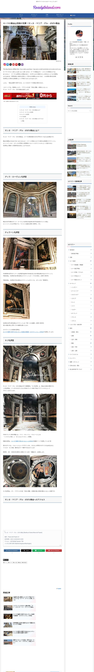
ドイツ (81, 306)
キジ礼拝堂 (23, 116)
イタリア (6, 560)
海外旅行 (24, 562)
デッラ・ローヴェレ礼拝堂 (27, 112)
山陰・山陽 (81, 351)
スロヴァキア (81, 294)
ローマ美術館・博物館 (81, 265)
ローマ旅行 (80, 261)
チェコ (81, 302)
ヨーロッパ (80, 283)
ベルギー (81, 309)
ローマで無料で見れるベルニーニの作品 (22, 441)
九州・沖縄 (81, 339)
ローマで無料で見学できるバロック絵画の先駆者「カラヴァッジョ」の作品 (23, 332)
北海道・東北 (81, 332)
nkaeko (79, 40)
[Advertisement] (32, 159)
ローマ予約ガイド (81, 276)
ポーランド (81, 313)
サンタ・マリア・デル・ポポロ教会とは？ (30, 110)
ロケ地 (15, 562)
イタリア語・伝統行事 (80, 324)
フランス (81, 317)
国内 (80, 328)
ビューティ (80, 358)
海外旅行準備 (81, 253)
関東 (81, 343)
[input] (79, 111)
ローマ (10, 562)
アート (5, 562)
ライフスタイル (80, 354)
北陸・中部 (81, 347)
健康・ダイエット (80, 362)
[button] (90, 111)
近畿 (81, 336)
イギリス (81, 321)
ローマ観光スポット (81, 280)
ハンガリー (81, 287)
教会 (19, 562)
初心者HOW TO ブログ (80, 369)
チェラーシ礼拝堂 (25, 114)
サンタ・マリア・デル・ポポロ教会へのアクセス (32, 119)
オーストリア (81, 291)
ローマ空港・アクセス (81, 272)
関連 (23, 121)
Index (30, 107)
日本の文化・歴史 (80, 365)
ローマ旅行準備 (81, 268)
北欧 (80, 257)
